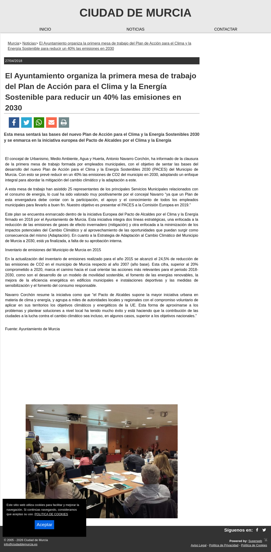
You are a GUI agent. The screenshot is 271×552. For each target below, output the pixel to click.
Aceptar (44, 524)
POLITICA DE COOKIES (51, 514)
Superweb (255, 541)
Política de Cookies (254, 545)
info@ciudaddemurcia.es (21, 544)
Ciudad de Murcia (136, 12)
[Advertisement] (101, 368)
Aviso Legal (198, 545)
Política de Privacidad (223, 545)
